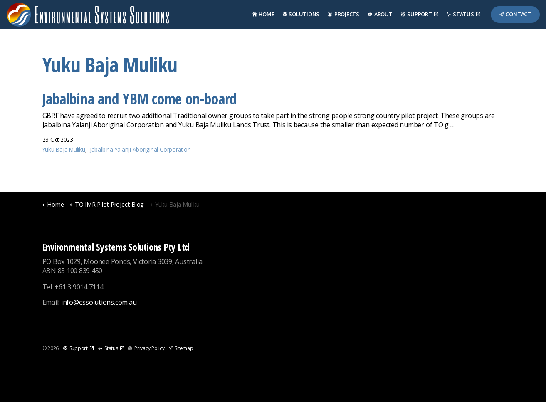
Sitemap (181, 348)
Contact (515, 14)
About (380, 14)
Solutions (301, 14)
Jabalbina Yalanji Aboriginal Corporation (140, 149)
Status (463, 14)
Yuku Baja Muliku (63, 149)
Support (419, 14)
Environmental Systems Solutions (88, 14)
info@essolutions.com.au (98, 302)
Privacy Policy (146, 348)
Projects (343, 14)
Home (263, 14)
